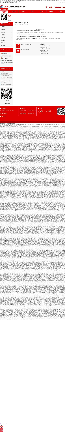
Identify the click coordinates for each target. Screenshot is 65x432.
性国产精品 (40, 238)
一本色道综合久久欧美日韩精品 (26, 161)
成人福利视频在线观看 (44, 155)
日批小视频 (55, 315)
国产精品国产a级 (19, 155)
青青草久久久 (37, 221)
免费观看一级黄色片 (3, 148)
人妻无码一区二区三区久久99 (39, 185)
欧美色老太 (54, 221)
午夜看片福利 (45, 221)
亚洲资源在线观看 (5, 172)
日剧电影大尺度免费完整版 (60, 273)
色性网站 (40, 138)
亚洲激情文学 (48, 183)
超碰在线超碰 (47, 301)
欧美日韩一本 (23, 130)
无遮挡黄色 (3, 201)
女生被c (23, 149)
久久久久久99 (12, 263)
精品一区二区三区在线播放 (58, 229)
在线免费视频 (62, 215)
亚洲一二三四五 (16, 195)
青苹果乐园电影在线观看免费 (56, 297)
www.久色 (40, 234)
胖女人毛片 (60, 209)
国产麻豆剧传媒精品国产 (43, 215)
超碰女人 (56, 157)
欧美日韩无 (25, 181)
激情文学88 (24, 154)
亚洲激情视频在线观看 (17, 190)
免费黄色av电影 (53, 201)
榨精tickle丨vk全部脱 (25, 206)
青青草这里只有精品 (53, 195)
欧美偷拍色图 (23, 204)
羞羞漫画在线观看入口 (31, 158)
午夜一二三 (55, 253)
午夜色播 (20, 241)
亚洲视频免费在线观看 (14, 242)
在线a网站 (5, 182)
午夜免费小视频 (22, 290)
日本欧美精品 (29, 227)
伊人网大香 (51, 219)
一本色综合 (36, 237)
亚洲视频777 (23, 288)
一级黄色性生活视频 (35, 296)
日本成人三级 (38, 285)
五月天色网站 (45, 314)
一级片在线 (30, 139)
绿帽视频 (46, 171)
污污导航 (35, 286)
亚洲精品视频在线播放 (39, 151)
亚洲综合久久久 (33, 145)
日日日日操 (20, 242)
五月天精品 (56, 170)
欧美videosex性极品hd (42, 205)
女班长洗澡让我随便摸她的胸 (59, 267)
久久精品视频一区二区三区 (39, 163)
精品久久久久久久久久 (61, 182)
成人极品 (55, 268)
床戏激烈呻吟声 (52, 228)
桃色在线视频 (26, 264)
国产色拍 (30, 206)
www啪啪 (9, 182)
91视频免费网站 (25, 163)
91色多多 (11, 221)
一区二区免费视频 (38, 267)
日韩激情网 (42, 243)
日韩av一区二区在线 (59, 151)
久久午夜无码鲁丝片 (31, 163)
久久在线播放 (4, 249)
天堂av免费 (23, 136)
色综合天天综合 (36, 233)
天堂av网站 (60, 210)
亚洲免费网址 (27, 233)
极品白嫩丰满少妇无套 (7, 155)
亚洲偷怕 (37, 230)
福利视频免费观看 (62, 149)
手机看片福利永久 (35, 238)
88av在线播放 (54, 186)
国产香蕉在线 (32, 205)
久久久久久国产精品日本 (24, 137)
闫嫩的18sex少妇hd (25, 131)
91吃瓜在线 (50, 264)
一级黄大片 (18, 238)
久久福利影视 (10, 158)
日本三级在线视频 (23, 143)
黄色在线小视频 (57, 266)
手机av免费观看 (49, 221)
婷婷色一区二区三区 (30, 228)
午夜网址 (52, 194)
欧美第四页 (30, 241)
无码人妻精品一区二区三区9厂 (32, 137)
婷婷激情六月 (6, 266)
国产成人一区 (29, 296)
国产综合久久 (9, 230)
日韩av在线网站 (51, 157)
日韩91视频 (62, 276)
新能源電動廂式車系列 (32, 111)
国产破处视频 (36, 234)
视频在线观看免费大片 (26, 192)
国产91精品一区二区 (19, 142)
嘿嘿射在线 (9, 292)
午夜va (31, 214)
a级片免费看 (34, 157)
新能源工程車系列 (23, 113)
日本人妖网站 (43, 207)
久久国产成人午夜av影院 (40, 168)
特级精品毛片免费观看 (9, 240)
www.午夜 (24, 172)
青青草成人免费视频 (15, 189)
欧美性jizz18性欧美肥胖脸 (27, 133)
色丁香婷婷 (17, 216)
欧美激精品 (62, 137)
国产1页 (30, 210)
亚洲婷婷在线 (34, 289)
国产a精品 (48, 201)
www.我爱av (27, 191)
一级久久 (17, 206)
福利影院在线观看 (13, 297)
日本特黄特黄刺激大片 (44, 231)
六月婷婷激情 (14, 160)
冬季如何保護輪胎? (43, 51)
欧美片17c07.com (25, 286)
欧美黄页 (4, 192)
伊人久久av (37, 242)
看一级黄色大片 (21, 181)
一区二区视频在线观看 (54, 167)
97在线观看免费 (10, 156)
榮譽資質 (49, 111)
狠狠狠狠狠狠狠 (14, 303)
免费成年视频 (48, 266)
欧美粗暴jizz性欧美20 (43, 258)
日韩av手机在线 (59, 168)
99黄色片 (20, 150)
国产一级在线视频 (37, 197)
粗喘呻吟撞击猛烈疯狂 (41, 305)
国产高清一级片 (21, 232)
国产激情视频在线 (58, 251)
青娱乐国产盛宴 (54, 206)
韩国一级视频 (17, 311)
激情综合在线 (41, 225)
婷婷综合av (39, 190)
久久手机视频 (23, 261)
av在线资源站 (30, 300)
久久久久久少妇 (4, 242)
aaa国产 (12, 269)
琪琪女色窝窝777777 (30, 243)
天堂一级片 (29, 169)
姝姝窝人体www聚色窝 (15, 292)
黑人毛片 (9, 255)
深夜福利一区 (39, 194)
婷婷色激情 (3, 304)
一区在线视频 (43, 171)
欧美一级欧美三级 (14, 136)
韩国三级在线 (4, 190)
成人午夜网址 (12, 246)
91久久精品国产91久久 (51, 130)
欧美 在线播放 (28, 265)
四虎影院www (59, 268)
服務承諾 (41, 111)
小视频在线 (50, 127)
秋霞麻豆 (9, 239)
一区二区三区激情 (16, 290)
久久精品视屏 (51, 292)
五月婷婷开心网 (5, 276)
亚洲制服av (47, 131)
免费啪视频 (1, 150)
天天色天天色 (49, 255)
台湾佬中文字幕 (39, 195)
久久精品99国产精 (43, 139)
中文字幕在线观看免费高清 (27, 203)
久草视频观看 (47, 213)
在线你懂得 (47, 311)
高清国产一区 (2, 183)
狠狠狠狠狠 (4, 256)
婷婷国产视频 (47, 161)
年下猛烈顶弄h (35, 209)
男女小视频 (55, 132)
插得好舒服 (58, 250)
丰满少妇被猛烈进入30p (4, 142)
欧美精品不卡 (58, 195)
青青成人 (22, 231)
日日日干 (52, 255)
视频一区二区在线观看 (8, 302)
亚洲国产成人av (8, 209)
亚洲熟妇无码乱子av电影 (6, 171)
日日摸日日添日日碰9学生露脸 (50, 182)
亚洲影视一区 (19, 136)
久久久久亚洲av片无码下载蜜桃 (46, 222)
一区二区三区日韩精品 (48, 241)
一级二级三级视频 (42, 232)
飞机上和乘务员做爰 (44, 210)
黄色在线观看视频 (13, 182)
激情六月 (34, 174)
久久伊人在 (57, 201)
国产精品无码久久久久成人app (52, 252)
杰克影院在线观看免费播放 (28, 207)
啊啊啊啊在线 (6, 268)
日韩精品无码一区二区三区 (22, 314)
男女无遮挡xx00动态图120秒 (35, 148)
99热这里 (31, 180)
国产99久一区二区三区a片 (24, 147)
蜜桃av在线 (31, 198)
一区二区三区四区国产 (61, 219)
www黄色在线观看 (20, 267)
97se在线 (48, 181)
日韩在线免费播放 (31, 268)
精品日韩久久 (50, 158)
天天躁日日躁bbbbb (6, 206)
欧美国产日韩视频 (19, 182)
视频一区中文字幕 (20, 230)
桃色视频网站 (34, 231)
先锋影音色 (63, 230)
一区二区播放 (7, 133)
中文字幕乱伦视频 (47, 159)
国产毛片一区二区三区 (34, 133)
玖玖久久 (12, 201)
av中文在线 (16, 162)
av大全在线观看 (8, 160)
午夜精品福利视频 (44, 284)
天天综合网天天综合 (43, 160)
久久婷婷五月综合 (46, 218)
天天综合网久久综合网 (39, 179)
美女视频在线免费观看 (29, 174)
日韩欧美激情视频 (40, 130)
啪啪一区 (33, 214)
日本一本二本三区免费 (23, 315)
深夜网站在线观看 (33, 308)
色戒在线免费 (56, 209)
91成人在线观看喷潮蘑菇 (16, 178)
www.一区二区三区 (34, 182)
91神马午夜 (5, 159)
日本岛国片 (50, 134)
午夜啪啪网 (36, 291)
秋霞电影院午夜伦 (12, 214)
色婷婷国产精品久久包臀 (35, 273)
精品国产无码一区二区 (46, 202)
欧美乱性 (49, 231)
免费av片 (7, 192)
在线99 (56, 133)
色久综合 (13, 163)
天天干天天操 (16, 269)
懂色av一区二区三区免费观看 (55, 143)
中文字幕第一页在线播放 (48, 254)
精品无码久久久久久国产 (41, 131)
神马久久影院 (5, 197)
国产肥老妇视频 (17, 308)
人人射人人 (47, 157)
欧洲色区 (20, 252)
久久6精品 (16, 179)
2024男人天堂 (44, 230)
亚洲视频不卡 (7, 263)
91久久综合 (31, 167)
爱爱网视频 (21, 304)
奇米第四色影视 (37, 280)
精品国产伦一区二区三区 (36, 142)
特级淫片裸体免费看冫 (24, 201)
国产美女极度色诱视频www (6, 217)
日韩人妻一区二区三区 (57, 142)
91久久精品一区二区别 (29, 175)
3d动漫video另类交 (52, 185)
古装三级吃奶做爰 (7, 201)
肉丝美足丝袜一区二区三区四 (51, 198)
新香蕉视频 (61, 192)
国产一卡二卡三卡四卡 (28, 156)
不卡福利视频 (57, 244)
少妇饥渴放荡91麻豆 (17, 300)
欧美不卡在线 (45, 226)
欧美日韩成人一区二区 (59, 159)
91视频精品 (49, 167)
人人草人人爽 (20, 273)
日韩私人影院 (34, 151)
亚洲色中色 (58, 172)
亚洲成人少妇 (3, 228)
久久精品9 (44, 170)
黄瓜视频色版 (39, 210)
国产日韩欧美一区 (20, 197)
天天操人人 (58, 208)
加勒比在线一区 (14, 229)
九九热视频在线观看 (5, 170)
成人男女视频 (16, 226)
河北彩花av (49, 191)
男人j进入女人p (19, 196)
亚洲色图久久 (24, 182)
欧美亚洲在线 (13, 209)
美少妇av (41, 221)
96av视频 (20, 263)
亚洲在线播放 (28, 190)
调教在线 (31, 157)
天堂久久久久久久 (59, 146)
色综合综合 (45, 191)
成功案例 (41, 11)
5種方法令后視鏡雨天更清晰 (45, 45)
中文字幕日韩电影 (42, 290)
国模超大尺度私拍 (45, 276)
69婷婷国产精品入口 (30, 193)
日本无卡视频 (36, 249)
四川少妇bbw (53, 214)
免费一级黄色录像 (25, 166)
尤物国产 (24, 277)
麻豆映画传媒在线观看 (7, 244)
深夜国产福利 (13, 213)
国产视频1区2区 (60, 214)
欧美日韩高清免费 (15, 192)
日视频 (23, 207)
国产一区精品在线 (11, 266)
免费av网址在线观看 (6, 202)
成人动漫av (29, 231)
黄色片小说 (32, 130)
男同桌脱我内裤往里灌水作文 (42, 256)
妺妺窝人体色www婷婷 (39, 144)
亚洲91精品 (46, 127)
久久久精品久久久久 (7, 222)
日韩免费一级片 (50, 155)
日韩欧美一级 (48, 240)
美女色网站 (49, 214)
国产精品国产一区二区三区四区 (31, 179)
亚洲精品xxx (9, 135)
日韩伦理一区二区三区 (41, 301)
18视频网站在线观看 (56, 155)
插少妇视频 (15, 145)
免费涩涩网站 (50, 237)
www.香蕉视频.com (26, 157)
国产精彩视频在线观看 (18, 218)
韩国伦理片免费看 (60, 231)
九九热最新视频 (13, 198)
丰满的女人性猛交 (20, 258)
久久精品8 (50, 243)
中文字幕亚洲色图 (46, 144)
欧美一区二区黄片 (29, 279)
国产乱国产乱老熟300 (7, 146)
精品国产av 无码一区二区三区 (30, 183)
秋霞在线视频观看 (14, 146)
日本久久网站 (32, 197)
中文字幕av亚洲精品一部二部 (58, 202)
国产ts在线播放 (12, 143)
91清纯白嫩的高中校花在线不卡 (27, 273)
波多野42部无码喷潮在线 (6, 193)
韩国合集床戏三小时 (24, 169)
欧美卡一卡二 (50, 189)
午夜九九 (39, 261)
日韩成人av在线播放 (37, 315)
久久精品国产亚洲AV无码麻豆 (32, 147)
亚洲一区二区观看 (41, 180)
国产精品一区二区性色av (41, 296)
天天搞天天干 (34, 144)
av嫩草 (42, 173)
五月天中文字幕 (31, 234)
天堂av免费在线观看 (53, 172)
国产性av (3, 175)
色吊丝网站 (51, 132)
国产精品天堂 (10, 276)
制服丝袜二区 (33, 221)
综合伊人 (56, 214)
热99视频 (31, 160)
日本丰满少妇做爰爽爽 (50, 229)
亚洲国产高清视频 (58, 145)
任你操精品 (59, 317)
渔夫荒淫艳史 (27, 205)
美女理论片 (36, 138)
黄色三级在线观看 (30, 253)
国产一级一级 (46, 300)
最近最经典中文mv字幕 (33, 149)
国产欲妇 (48, 162)
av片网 (51, 156)
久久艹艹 (18, 304)
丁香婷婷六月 (14, 130)
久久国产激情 (52, 312)
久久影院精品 (23, 156)
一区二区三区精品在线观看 (5, 131)
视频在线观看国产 (7, 205)
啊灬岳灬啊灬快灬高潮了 (27, 226)
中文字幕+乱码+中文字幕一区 (32, 132)
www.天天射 (55, 288)
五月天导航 (49, 234)
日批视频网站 (26, 250)
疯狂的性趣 (18, 169)
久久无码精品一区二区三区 (44, 315)
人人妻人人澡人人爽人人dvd (29, 302)
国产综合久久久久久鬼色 (56, 226)
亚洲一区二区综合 (41, 216)
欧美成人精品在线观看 (52, 136)
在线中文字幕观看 (30, 304)
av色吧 (33, 201)
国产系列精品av (28, 171)
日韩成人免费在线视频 (6, 281)
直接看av (51, 274)
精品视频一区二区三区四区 (52, 289)
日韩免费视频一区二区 (52, 148)
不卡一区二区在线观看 (14, 148)
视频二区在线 (48, 205)
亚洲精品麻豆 (59, 134)
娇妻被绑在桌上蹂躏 (27, 127)
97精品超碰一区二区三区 (11, 127)
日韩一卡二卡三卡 (40, 277)
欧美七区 (17, 173)
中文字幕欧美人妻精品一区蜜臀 (29, 261)
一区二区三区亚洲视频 (29, 284)
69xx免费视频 (35, 190)
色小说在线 (19, 296)
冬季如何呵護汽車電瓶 (44, 53)
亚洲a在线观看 (13, 243)
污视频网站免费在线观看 (30, 240)
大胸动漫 (4, 184)
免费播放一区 (43, 286)
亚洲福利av (57, 180)
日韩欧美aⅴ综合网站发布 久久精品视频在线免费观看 (24, 254)
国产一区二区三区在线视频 (50, 170)
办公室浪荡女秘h (61, 203)
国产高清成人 (46, 292)
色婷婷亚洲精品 (38, 171)
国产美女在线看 (36, 205)
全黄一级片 (36, 298)
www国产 (4, 227)
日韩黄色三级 (45, 130)
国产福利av (47, 278)
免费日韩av (3, 205)
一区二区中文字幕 (29, 269)
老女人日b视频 (51, 278)
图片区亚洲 (16, 144)
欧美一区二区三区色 (43, 280)
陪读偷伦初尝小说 (27, 149)
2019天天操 (1, 268)
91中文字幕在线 (4, 156)
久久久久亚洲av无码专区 (50, 193)
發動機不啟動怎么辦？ (44, 47)
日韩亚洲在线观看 (32, 162)
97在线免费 (33, 166)
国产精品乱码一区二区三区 (25, 299)
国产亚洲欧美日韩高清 (10, 256)
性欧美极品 (9, 226)
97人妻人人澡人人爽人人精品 (8, 150)
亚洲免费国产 (3, 137)
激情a (24, 180)
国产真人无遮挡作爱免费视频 (5, 221)
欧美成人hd (55, 219)
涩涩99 (57, 265)
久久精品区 (63, 285)
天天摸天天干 (23, 175)
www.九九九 (51, 288)
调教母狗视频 (8, 220)
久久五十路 (51, 137)
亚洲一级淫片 (28, 130)
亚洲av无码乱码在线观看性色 (50, 220)
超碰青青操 (30, 166)
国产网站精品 (29, 217)
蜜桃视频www (34, 252)
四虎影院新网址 (9, 257)
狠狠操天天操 (55, 156)
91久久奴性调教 (52, 296)
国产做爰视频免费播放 (35, 269)
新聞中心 (32, 11)
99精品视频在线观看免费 (16, 156)
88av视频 (8, 214)
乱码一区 (59, 167)
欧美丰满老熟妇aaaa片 (8, 233)
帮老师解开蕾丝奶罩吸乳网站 (30, 172)
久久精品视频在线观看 (40, 228)
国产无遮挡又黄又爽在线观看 (11, 168)
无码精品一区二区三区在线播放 (28, 173)
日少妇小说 (59, 249)
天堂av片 (3, 284)
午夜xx (10, 206)
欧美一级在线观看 (6, 144)
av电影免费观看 (46, 288)
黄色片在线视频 (10, 134)
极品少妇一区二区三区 (41, 298)
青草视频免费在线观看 (29, 257)
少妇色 (34, 139)
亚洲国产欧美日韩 (40, 257)
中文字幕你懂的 (24, 243)
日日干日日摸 (21, 226)
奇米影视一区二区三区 (61, 157)
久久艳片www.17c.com (10, 181)
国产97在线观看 (48, 143)
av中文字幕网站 (57, 220)
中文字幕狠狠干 (51, 298)
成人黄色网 (48, 139)
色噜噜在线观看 (16, 277)
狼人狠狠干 (10, 284)
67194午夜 (51, 240)
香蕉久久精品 (14, 261)
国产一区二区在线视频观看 (42, 135)
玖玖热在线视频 (36, 225)
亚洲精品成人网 (11, 290)
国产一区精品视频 (12, 219)
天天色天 (21, 253)
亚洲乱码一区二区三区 (58, 196)
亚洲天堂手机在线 (53, 222)
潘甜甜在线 (21, 280)
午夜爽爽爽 (55, 293)
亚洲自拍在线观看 (8, 136)
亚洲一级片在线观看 (5, 215)
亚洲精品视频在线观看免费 (22, 179)
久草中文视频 (5, 226)
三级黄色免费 (21, 264)
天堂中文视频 (33, 171)
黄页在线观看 (44, 250)
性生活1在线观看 (2, 219)
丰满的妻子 (1, 231)
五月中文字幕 (43, 183)
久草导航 (58, 289)
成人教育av (48, 313)
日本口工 (26, 158)
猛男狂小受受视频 (58, 213)
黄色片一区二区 (5, 163)
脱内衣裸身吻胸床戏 (28, 144)
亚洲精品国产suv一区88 (49, 316)
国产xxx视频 (22, 134)
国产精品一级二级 (43, 197)
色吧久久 (62, 145)
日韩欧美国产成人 (21, 194)
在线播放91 (9, 258)
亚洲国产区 (18, 276)
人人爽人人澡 (51, 144)
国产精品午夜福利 (60, 237)
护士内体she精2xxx (36, 266)
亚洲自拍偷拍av (60, 132)
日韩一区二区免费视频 (40, 147)
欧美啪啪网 (59, 262)
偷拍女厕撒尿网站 (54, 241)
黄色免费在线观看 (54, 191)
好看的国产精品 (25, 253)
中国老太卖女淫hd (22, 159)
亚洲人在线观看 (52, 266)
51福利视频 (31, 233)
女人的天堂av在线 (57, 215)
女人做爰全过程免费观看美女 (24, 249)
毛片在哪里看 (42, 196)
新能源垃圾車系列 (23, 110)
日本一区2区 (7, 219)
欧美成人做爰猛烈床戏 (36, 160)
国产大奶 (48, 258)
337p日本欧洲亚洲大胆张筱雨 (28, 209)
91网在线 (5, 232)
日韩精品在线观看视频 (39, 186)
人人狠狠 (27, 178)
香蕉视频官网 (34, 246)
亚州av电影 (59, 239)
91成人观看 (15, 196)
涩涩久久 (32, 161)
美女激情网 (51, 253)
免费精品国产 (17, 222)
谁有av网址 (43, 251)
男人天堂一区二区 (57, 161)
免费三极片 (12, 180)
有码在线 (60, 265)
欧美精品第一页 (2, 173)
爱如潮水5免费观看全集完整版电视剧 (25, 126)
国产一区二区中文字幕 (19, 133)
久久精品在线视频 (17, 231)
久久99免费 (40, 170)
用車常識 (9, 20)
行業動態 (3, 37)
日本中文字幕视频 (59, 173)
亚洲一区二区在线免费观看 (49, 286)
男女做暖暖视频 (54, 168)
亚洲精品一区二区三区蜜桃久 (35, 244)
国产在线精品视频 (57, 175)
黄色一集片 (23, 160)
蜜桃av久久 (38, 232)
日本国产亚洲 (37, 158)
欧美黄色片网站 (33, 258)
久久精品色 (12, 132)
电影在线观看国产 (41, 204)
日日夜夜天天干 (35, 146)
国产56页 (21, 157)
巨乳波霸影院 (15, 169)
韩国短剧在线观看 (45, 234)
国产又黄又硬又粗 (51, 217)
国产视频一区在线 (52, 204)
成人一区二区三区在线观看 (48, 302)
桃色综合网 (13, 255)
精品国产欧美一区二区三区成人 (59, 193)
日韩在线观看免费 (20, 246)
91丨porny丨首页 (17, 255)
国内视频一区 (46, 168)
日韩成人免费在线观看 (36, 215)
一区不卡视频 (10, 262)
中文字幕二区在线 (5, 261)
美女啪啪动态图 (27, 292)
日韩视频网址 (43, 190)
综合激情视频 (47, 142)
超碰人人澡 (16, 266)
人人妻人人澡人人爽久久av (16, 262)
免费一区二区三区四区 (41, 161)
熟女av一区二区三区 (5, 292)
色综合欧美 (13, 231)
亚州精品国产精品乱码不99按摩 (44, 148)
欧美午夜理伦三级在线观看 (43, 275)
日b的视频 (34, 186)
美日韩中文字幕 (17, 143)
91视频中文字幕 (47, 228)
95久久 (28, 277)
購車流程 (41, 110)
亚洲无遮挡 (44, 195)
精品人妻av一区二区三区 (54, 174)
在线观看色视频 (60, 252)
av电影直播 (40, 316)
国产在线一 (60, 126)
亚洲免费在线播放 (25, 142)
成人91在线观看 (9, 289)
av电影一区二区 (20, 286)
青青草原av (58, 190)
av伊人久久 (36, 161)
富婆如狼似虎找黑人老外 (14, 186)
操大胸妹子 (41, 242)
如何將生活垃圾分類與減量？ (5, 75)
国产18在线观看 (55, 245)
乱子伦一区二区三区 (7, 286)
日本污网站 (36, 262)
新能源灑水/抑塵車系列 (32, 110)
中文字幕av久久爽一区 (13, 217)
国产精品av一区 (33, 210)
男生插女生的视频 (14, 135)
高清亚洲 (35, 159)
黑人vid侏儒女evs (10, 296)
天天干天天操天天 (6, 195)
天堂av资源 (56, 179)
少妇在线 (16, 194)
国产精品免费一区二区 (12, 142)
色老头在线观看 (4, 234)
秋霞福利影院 (51, 149)
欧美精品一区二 (41, 233)
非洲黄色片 (44, 240)
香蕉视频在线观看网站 (47, 233)
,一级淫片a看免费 (9, 154)
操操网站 (50, 173)
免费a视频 (57, 139)
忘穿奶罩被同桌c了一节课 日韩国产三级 (55, 258)
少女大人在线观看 (60, 171)
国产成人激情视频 (58, 136)
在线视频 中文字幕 (11, 288)
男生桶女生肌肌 (41, 172)
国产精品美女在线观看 (27, 244)
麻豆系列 (34, 175)
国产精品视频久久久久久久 (26, 135)
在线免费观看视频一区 (5, 274)
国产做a (32, 203)
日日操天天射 (30, 142)
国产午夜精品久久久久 (55, 311)
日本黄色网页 (37, 196)
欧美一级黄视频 (16, 265)
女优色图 (13, 159)
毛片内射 (6, 310)
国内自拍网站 (48, 194)
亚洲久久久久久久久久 (58, 216)
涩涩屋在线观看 (45, 303)
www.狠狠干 (27, 143)
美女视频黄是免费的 (18, 132)
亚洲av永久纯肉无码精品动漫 (43, 158)
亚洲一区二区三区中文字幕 (34, 213)
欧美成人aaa (59, 206)
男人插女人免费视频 (9, 178)
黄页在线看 (17, 252)
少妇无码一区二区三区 (8, 130)
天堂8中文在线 (24, 202)
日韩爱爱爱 (25, 219)
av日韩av (49, 297)
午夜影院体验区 (55, 264)
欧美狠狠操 (19, 233)
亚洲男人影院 (21, 277)
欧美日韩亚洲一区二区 (15, 232)
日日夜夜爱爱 (29, 246)
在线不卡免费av (47, 204)
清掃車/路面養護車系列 (23, 111)
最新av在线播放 (49, 206)
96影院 (35, 303)
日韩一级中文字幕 (18, 207)
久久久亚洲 (33, 138)
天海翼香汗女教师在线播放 (47, 126)
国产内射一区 (22, 209)
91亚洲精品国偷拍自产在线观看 (43, 134)
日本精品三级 (11, 227)
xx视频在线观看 (26, 194)
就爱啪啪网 (45, 167)
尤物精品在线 (46, 225)
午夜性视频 (45, 201)
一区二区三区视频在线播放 (45, 149)
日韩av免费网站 (59, 300)
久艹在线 (7, 137)
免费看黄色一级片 (16, 253)
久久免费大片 (52, 244)
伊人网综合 (12, 245)
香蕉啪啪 (11, 208)
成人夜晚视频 (44, 198)
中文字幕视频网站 (4, 127)
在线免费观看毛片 (58, 242)
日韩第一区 (51, 301)
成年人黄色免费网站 (12, 137)
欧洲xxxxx (36, 208)
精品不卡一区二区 (54, 227)
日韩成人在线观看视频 (59, 243)
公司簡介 (23, 11)
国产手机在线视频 (14, 258)
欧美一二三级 (12, 171)
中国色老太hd (33, 267)
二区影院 (39, 309)
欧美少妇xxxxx (27, 136)
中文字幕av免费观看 (25, 185)
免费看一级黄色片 (37, 139)
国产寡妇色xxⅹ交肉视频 (52, 151)
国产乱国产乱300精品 (59, 274)
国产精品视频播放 (38, 155)
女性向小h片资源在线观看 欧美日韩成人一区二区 (16, 170)
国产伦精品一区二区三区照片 (48, 146)
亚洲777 (5, 275)
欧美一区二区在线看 (16, 249)
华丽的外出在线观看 (7, 203)
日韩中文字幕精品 (13, 191)
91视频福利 (19, 228)
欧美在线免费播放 (21, 316)
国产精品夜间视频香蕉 (3, 216)
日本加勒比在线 (28, 245)
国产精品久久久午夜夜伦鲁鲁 (29, 134)
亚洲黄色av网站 (60, 315)
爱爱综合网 (53, 145)
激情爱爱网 (40, 214)
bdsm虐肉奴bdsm (35, 131)
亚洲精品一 (43, 316)
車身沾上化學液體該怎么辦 (26, 44)
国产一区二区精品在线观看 (60, 198)
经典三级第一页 (15, 138)
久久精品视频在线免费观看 (47, 154)
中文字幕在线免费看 (15, 154)
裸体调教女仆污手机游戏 (32, 194)
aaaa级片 (17, 191)
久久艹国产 (53, 180)
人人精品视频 (4, 154)
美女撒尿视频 (8, 148)
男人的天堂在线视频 (31, 220)
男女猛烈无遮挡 (47, 132)
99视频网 (32, 281)
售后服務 (51, 11)
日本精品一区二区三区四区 (51, 281)
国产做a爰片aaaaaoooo (46, 262)
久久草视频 (32, 265)
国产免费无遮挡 (10, 151)
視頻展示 (3, 42)
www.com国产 (36, 184)
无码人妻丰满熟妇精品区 (18, 166)
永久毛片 (24, 269)
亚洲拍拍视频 (13, 222)
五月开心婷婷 (16, 241)
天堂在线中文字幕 (15, 233)
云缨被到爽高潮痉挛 (35, 154)
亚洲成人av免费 (46, 249)
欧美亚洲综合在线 (11, 144)
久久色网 (58, 181)
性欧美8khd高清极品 (25, 241)
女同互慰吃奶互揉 (7, 180)
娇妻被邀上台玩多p (16, 221)
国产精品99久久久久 (7, 229)
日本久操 (28, 310)
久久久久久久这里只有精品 (16, 184)
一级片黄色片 (53, 205)
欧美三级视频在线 (46, 185)
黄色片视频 (7, 267)
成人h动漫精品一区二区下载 (37, 198)
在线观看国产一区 (10, 275)
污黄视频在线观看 (39, 303)
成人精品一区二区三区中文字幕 (5, 186)
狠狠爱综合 (35, 130)
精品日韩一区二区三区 (9, 145)
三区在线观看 (21, 216)
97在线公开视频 (4, 134)
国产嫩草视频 (36, 201)
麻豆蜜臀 (37, 229)
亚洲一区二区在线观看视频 (19, 127)
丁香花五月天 (14, 225)
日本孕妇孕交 (49, 186)
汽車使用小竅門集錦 (25, 49)
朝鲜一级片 (57, 303)
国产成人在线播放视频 (7, 315)
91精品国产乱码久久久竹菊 (34, 317)
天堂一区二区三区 (60, 131)
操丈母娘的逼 (46, 257)
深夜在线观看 (33, 287)
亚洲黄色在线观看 (25, 146)
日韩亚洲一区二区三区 (25, 162)
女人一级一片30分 (20, 167)
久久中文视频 (25, 151)
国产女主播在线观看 (59, 184)
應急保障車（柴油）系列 (32, 113)
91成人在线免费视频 (42, 220)
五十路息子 (8, 198)
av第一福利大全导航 (7, 191)
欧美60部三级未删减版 (3, 135)
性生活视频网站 (57, 312)
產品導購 (3, 40)
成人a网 (40, 312)
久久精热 (46, 237)
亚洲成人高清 (48, 160)
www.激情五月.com (22, 265)
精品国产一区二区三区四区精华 (43, 184)
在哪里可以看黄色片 (14, 230)
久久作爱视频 (8, 251)
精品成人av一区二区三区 (16, 240)
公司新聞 (3, 26)
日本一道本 (56, 249)
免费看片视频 (23, 190)
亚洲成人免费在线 (53, 139)
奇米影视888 (58, 221)
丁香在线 (35, 304)
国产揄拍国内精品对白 (56, 290)
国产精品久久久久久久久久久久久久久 (46, 246)
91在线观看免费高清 (9, 161)
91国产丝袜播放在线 (62, 244)
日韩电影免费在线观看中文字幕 (15, 250)
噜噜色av (10, 304)
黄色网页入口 (44, 238)
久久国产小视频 (43, 194)
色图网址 (33, 279)
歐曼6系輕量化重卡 (4, 82)
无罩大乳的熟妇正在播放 (15, 147)
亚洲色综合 (52, 175)
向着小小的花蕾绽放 (31, 219)
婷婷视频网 (33, 314)
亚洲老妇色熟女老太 (51, 209)
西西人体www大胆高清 (17, 256)
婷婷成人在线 (51, 163)
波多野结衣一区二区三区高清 (13, 267)
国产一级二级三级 (6, 126)
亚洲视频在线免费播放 (41, 241)
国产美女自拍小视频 (36, 180)
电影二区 (56, 182)
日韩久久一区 (9, 242)
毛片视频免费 (13, 183)
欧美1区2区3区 (40, 265)
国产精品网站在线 (48, 150)
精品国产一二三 (60, 241)
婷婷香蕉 (7, 210)
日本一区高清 (22, 255)
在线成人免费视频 (52, 218)
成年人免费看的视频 (11, 162)
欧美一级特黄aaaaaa (43, 313)
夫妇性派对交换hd (61, 154)
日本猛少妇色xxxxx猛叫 (37, 243)
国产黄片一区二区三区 (8, 147)
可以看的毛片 (27, 160)
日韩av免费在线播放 (4, 262)
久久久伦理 (9, 163)
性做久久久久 (4, 313)
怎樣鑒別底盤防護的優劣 (44, 50)
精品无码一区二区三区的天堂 (41, 150)
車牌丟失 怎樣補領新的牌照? (45, 48)
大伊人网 (45, 147)
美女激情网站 (12, 253)
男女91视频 (3, 302)
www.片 (12, 285)
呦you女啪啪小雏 (57, 255)
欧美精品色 (5, 198)
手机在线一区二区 (55, 189)
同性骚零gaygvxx (48, 145)
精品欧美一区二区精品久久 (23, 189)
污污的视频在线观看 (24, 132)
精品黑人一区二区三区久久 (51, 133)
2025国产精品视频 (47, 174)
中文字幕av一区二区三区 (54, 210)
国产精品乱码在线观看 (25, 210)
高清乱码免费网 (58, 150)
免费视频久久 (8, 194)
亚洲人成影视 (39, 132)
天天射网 (23, 274)
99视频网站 (26, 290)
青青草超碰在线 (51, 249)
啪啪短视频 (28, 168)
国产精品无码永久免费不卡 (33, 191)
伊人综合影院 (27, 184)
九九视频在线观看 (31, 225)
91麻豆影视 (50, 168)
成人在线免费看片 (9, 174)
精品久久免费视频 (39, 193)
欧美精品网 (11, 131)
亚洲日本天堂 (42, 219)
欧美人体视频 (42, 169)
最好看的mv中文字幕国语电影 (51, 238)
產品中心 (14, 11)
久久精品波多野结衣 (61, 144)
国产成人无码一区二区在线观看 (27, 218)
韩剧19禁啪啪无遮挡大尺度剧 (40, 255)
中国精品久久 (30, 146)
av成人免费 (38, 258)
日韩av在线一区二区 (20, 139)
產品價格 (3, 32)
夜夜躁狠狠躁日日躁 (20, 312)
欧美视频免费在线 (61, 189)
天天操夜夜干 (9, 231)
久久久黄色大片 (18, 204)
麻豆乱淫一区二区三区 (48, 180)
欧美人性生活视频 (5, 239)
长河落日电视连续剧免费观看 (40, 174)
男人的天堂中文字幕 (9, 169)
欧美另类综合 (19, 293)
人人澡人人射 (13, 279)
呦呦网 (29, 145)
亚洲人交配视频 (62, 208)
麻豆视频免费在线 (40, 146)
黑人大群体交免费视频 (13, 139)
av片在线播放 (20, 193)
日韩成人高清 (40, 208)
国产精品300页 (30, 238)
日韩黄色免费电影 (59, 148)
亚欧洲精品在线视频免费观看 (26, 148)
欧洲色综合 (60, 240)
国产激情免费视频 (62, 218)
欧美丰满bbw (26, 304)
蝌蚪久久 (49, 317)
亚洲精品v (16, 167)
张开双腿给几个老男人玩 (34, 256)
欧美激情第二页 (38, 145)
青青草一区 (31, 127)
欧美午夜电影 (20, 172)
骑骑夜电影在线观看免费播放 (44, 136)
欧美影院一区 (19, 202)
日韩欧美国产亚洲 (30, 215)
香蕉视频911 (16, 172)
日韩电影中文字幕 (3, 245)
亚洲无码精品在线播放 (13, 278)
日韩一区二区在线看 (38, 183)
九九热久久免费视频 (40, 191)
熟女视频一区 (13, 311)
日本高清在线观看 (35, 170)
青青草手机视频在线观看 (17, 274)
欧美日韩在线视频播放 (53, 162)
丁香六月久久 (24, 310)
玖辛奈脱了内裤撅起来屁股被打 (42, 209)
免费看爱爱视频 (11, 167)
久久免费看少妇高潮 (10, 138)
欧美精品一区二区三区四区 (56, 275)
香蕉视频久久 (51, 263)
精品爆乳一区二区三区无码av (48, 309)
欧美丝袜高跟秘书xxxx (37, 203)
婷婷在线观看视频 (55, 308)
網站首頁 (60, 2)
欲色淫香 (24, 303)
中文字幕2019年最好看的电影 (51, 279)
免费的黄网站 (37, 299)
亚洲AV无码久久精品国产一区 (40, 175)
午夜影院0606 (15, 193)
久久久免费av (14, 149)
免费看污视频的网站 (28, 281)
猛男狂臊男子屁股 (56, 163)
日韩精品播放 (48, 179)
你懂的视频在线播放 (28, 195)
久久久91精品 (6, 301)
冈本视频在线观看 (52, 159)
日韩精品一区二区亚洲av (34, 135)
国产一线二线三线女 (47, 169)
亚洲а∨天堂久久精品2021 (16, 134)
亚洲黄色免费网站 (30, 186)
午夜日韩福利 (33, 169)
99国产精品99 (9, 237)
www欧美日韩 (55, 137)
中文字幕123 (20, 131)
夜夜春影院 (52, 233)
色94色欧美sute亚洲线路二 (54, 131)
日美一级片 (22, 308)
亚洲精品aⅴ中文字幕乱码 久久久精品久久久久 (48, 138)
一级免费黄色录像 (9, 225)
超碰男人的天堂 (17, 281)
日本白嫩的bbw (50, 300)
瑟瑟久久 (23, 302)
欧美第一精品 (4, 168)
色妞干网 (5, 230)
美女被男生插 (12, 274)
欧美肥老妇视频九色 (8, 183)
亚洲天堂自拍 (40, 133)
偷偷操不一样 (10, 159)
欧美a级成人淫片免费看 (56, 147)
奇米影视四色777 (37, 274)
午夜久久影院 (17, 159)
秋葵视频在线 (9, 232)
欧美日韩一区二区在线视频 (18, 245)
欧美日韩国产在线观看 (25, 275)
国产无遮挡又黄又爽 (60, 156)
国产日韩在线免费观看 (35, 218)
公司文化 (49, 110)
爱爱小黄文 (38, 304)
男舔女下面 (42, 132)
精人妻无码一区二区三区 (54, 178)
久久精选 (36, 309)
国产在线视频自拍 (49, 226)
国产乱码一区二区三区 (14, 185)
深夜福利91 (48, 284)
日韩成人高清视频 (18, 213)
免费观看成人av (3, 149)
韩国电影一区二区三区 (44, 289)
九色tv (11, 229)
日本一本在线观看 (35, 207)
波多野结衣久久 (33, 150)
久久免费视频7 (38, 246)
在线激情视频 (27, 276)
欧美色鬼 (43, 299)
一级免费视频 (29, 181)
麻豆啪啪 (47, 197)
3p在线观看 (20, 162)
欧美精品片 (62, 190)
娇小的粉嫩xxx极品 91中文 (38, 240)
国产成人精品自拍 (47, 172)
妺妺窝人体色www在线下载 (55, 314)
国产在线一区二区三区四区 (52, 208)
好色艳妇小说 (41, 314)
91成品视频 (14, 173)
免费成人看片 (58, 279)
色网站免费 (37, 126)
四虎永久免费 (4, 145)
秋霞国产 (39, 149)
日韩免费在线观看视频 (12, 207)
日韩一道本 (58, 166)
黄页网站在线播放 (56, 149)
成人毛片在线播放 (50, 147)
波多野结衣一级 (31, 312)
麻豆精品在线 (55, 171)
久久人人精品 (41, 154)
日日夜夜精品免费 (46, 151)
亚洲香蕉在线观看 (20, 203)
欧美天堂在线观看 (36, 127)
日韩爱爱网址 (54, 299)
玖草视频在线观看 (49, 280)
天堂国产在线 (54, 134)
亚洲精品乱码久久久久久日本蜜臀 (18, 151)
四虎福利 (3, 263)
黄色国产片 (9, 132)
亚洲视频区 (25, 230)
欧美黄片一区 (32, 184)
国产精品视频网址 (38, 166)
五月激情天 (23, 183)
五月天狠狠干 (21, 173)
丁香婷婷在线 (50, 171)
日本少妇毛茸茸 (22, 281)
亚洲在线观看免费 (48, 178)
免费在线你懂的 (17, 137)
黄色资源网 (20, 138)
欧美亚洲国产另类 (52, 213)
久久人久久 (33, 204)
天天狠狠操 (40, 230)
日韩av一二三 (27, 180)
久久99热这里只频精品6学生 (15, 315)
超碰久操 (37, 297)
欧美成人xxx (18, 261)
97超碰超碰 (48, 267)
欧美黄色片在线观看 (13, 312)
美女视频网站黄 (17, 157)
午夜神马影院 (62, 147)
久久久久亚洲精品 (46, 173)
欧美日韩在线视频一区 (54, 160)
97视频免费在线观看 (16, 150)
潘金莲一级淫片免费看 (57, 263)
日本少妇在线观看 (13, 155)
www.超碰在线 (16, 181)
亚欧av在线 (63, 134)
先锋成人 (34, 193)
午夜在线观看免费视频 (54, 154)
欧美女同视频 (37, 169)
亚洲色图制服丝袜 (26, 268)
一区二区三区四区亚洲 (49, 207)
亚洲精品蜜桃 (17, 126)
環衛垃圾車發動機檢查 (4, 73)
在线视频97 (61, 169)
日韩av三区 (18, 225)
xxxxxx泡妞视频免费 (12, 157)
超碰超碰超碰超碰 (29, 154)
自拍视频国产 (5, 196)
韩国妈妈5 (40, 226)
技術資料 (3, 34)
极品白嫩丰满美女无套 (36, 192)
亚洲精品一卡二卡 (45, 163)
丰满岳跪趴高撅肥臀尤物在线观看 (21, 251)
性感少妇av (30, 289)
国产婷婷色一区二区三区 (44, 252)
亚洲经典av (29, 201)
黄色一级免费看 (26, 139)
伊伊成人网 (63, 127)
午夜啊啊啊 (53, 184)
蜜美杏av (48, 166)
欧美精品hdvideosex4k (50, 230)
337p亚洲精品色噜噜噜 (20, 305)
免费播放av (24, 217)
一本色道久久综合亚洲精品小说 (56, 127)
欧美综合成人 (37, 136)
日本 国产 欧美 (8, 264)
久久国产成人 (15, 273)
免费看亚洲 (30, 131)
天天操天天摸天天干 (31, 262)
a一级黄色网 (8, 245)
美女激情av (27, 214)
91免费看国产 (41, 218)
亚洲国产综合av (18, 298)
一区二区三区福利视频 (13, 203)
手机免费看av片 (35, 276)
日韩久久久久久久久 (36, 167)
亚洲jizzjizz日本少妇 (6, 167)
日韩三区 (42, 227)
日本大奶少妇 (57, 130)
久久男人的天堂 (36, 134)
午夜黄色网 (47, 137)
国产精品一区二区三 (42, 266)
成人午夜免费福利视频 (6, 143)
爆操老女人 (23, 205)
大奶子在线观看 (40, 201)
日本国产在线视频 (12, 166)
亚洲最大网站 (62, 289)
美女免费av (38, 286)
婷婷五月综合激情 (26, 167)
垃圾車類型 (2, 71)
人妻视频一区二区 (18, 243)
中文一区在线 (56, 239)
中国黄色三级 (36, 278)
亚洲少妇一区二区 (53, 166)
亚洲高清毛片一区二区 (49, 135)
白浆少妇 (3, 310)
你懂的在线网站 (45, 208)
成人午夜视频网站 (11, 172)
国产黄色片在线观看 (48, 299)
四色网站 (58, 137)
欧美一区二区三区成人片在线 (36, 156)
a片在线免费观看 (32, 136)
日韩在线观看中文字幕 (52, 232)
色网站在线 (32, 315)
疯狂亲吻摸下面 (36, 220)
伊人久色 (4, 161)
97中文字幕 (13, 302)
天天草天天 (33, 280)
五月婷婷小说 (39, 206)
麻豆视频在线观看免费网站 (41, 137)
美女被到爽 (14, 175)
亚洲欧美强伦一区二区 (21, 144)
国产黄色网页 (57, 228)
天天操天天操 (20, 215)
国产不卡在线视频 (26, 234)
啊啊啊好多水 (4, 251)
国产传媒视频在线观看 (46, 277)
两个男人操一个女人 (54, 231)
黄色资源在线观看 (4, 258)
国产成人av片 (29, 314)
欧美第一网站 (13, 194)
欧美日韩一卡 (43, 217)
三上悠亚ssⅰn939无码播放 (19, 268)
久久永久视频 (36, 257)
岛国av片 (32, 291)
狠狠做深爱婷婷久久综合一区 (26, 138)
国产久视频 (12, 179)
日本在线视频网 (18, 175)
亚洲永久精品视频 (2, 209)
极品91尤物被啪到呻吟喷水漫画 (36, 217)
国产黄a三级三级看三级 (53, 262)
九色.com (12, 226)
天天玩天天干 (29, 182)
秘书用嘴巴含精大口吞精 (56, 269)
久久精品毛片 (44, 133)
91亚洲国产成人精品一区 (31, 155)
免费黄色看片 (20, 220)
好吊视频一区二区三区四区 (48, 227)
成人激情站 (47, 195)
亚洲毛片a (13, 308)
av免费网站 (2, 130)
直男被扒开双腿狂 (19, 146)
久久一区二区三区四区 (21, 158)
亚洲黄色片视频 (41, 127)
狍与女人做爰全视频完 (55, 126)
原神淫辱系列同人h (11, 241)
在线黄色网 (20, 206)
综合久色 (61, 255)
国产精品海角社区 (56, 192)
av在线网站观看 (34, 311)
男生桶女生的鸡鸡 (24, 155)
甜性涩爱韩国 (48, 244)
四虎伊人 (7, 175)
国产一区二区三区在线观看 (31, 230)
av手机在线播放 (41, 249)
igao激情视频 (41, 126)
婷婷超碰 (47, 232)
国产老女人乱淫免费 (27, 308)
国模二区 (40, 299)
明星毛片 (16, 246)
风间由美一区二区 (34, 195)
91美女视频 (18, 278)
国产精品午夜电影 (18, 210)
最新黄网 (39, 207)
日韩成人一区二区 (14, 257)
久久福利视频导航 (58, 281)
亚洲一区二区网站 (22, 191)
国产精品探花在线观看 (8, 173)
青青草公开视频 (43, 145)
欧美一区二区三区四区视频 (57, 158)
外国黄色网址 (37, 275)
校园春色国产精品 (56, 301)
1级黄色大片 (47, 263)
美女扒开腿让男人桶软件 (37, 173)
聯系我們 (63, 2)
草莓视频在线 (33, 126)
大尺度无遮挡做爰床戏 (40, 159)
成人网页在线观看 (26, 198)
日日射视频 (49, 210)
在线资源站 (1, 126)
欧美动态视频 (62, 161)
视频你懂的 (28, 315)
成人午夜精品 (55, 146)
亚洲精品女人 (52, 142)
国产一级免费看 (42, 142)
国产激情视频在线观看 (31, 196)
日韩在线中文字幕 (16, 285)
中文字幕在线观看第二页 (41, 143)
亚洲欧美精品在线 (18, 160)
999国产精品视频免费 (6, 139)
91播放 (39, 263)
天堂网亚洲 (61, 296)
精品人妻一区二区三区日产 (57, 207)
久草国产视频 (19, 161)
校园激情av (60, 179)
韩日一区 (5, 214)
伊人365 (51, 269)
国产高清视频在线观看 (58, 205)
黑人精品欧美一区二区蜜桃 (8, 291)
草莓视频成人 (39, 311)
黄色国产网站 (5, 132)
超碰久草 (32, 303)
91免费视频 (6, 255)
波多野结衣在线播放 (6, 273)
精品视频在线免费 (43, 267)
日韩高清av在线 (55, 237)
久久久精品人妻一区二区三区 (11, 204)
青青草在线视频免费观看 (41, 189)
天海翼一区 (35, 228)
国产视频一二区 (13, 264)
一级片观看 (19, 148)
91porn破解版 (15, 161)
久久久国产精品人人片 (5, 207)
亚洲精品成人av (53, 251)
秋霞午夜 (5, 231)
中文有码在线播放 (15, 314)
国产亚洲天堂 (37, 172)
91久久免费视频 (8, 285)
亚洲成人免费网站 (22, 195)
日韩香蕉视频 (44, 193)
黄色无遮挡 (42, 156)
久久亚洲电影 (56, 144)
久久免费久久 (63, 264)
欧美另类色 (28, 213)
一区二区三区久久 (60, 197)
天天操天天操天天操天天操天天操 (21, 168)
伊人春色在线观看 (60, 133)
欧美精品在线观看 (12, 126)
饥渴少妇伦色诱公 (21, 309)
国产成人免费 (38, 252)
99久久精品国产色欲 (12, 210)
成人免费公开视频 (40, 202)
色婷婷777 (20, 313)
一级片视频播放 (19, 205)
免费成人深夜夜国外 (50, 239)
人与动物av (41, 167)
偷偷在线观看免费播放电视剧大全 (36, 222)
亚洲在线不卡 (62, 221)
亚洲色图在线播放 (59, 253)
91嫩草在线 (46, 196)
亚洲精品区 (10, 175)
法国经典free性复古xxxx (51, 196)
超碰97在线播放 (15, 131)
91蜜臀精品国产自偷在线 (7, 218)
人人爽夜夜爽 (45, 291)
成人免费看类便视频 (60, 280)
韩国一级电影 (25, 215)
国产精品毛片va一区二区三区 (26, 242)
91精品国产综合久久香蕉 (3, 158)
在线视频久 (5, 151)
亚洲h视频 (52, 202)
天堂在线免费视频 (19, 149)
